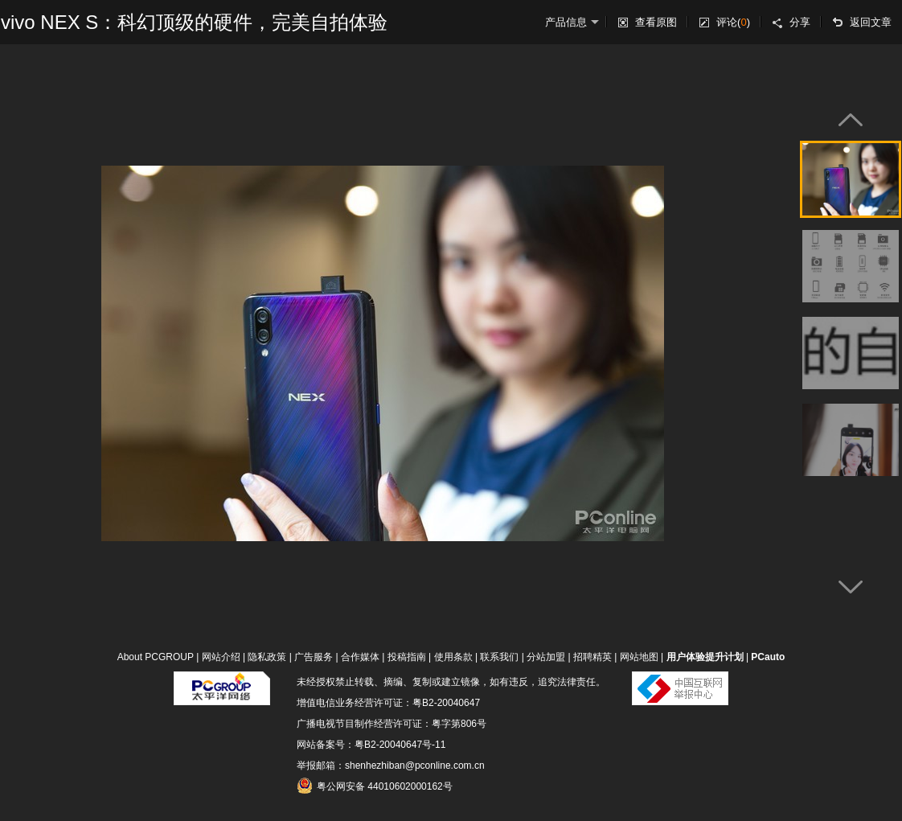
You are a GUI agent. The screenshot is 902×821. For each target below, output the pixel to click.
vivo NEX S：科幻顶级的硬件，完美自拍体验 (194, 22)
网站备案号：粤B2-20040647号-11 (371, 744)
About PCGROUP (155, 657)
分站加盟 (546, 657)
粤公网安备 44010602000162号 (375, 786)
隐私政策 (267, 657)
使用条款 (453, 657)
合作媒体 (360, 657)
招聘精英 (592, 657)
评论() (733, 22)
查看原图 (656, 22)
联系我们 (499, 657)
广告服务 (313, 657)
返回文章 (871, 22)
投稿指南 (406, 657)
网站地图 (639, 657)
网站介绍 (221, 657)
